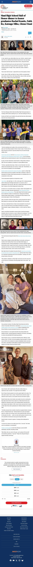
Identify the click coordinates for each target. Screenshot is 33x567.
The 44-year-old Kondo (6, 154)
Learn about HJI (28, 8)
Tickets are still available (6, 427)
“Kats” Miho (3, 181)
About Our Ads (19, 557)
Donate (28, 6)
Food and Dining (24, 525)
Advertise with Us (16, 539)
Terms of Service (16, 546)
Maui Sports (24, 521)
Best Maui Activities (24, 523)
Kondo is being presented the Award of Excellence (11, 170)
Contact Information (16, 536)
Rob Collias (5, 27)
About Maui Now (16, 534)
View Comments (16, 469)
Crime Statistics (9, 523)
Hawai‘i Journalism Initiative (9, 530)
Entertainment (24, 519)
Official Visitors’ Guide (24, 528)
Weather (8, 519)
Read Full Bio (16, 452)
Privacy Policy (13, 557)
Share (2, 31)
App (16, 541)
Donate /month (16, 502)
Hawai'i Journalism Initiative (8, 12)
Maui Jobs (9, 528)
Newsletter (16, 543)
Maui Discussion (9, 525)
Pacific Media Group (19, 555)
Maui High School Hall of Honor (24, 235)
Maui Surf (9, 521)
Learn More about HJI (16, 476)
